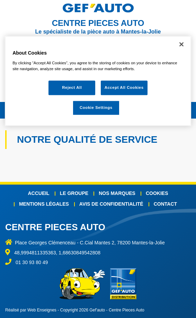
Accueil (38, 193)
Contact (165, 204)
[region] (98, 81)
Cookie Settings (96, 107)
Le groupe (74, 193)
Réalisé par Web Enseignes (30, 310)
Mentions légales (44, 204)
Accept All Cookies (124, 87)
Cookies (157, 193)
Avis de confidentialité (111, 204)
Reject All (72, 87)
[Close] (181, 44)
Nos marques (117, 193)
